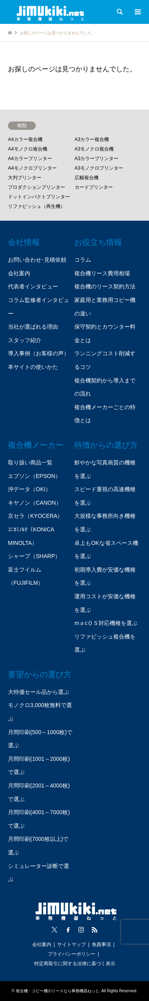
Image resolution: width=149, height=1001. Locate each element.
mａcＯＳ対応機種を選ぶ (105, 623)
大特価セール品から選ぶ (38, 692)
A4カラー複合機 (25, 139)
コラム (82, 260)
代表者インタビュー (33, 286)
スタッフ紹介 (24, 340)
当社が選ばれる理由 (33, 326)
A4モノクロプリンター (32, 168)
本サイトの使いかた (33, 367)
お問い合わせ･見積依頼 (37, 260)
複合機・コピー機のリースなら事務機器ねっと (57, 991)
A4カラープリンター (30, 158)
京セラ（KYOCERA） (35, 516)
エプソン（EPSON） (34, 476)
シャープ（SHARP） (34, 556)
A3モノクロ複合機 (94, 149)
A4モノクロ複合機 (27, 149)
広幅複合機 (87, 177)
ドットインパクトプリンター (39, 197)
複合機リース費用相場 (102, 273)
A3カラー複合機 (92, 139)
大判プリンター (24, 177)
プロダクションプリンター (36, 187)
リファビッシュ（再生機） (36, 206)
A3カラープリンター (97, 158)
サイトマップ (71, 944)
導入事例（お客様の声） (38, 353)
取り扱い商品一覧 (30, 462)
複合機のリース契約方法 (104, 286)
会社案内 (19, 273)
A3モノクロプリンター (99, 168)
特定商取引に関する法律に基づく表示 (74, 963)
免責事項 (101, 944)
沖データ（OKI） (29, 489)
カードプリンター (94, 187)
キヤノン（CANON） (35, 503)
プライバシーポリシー (71, 954)
